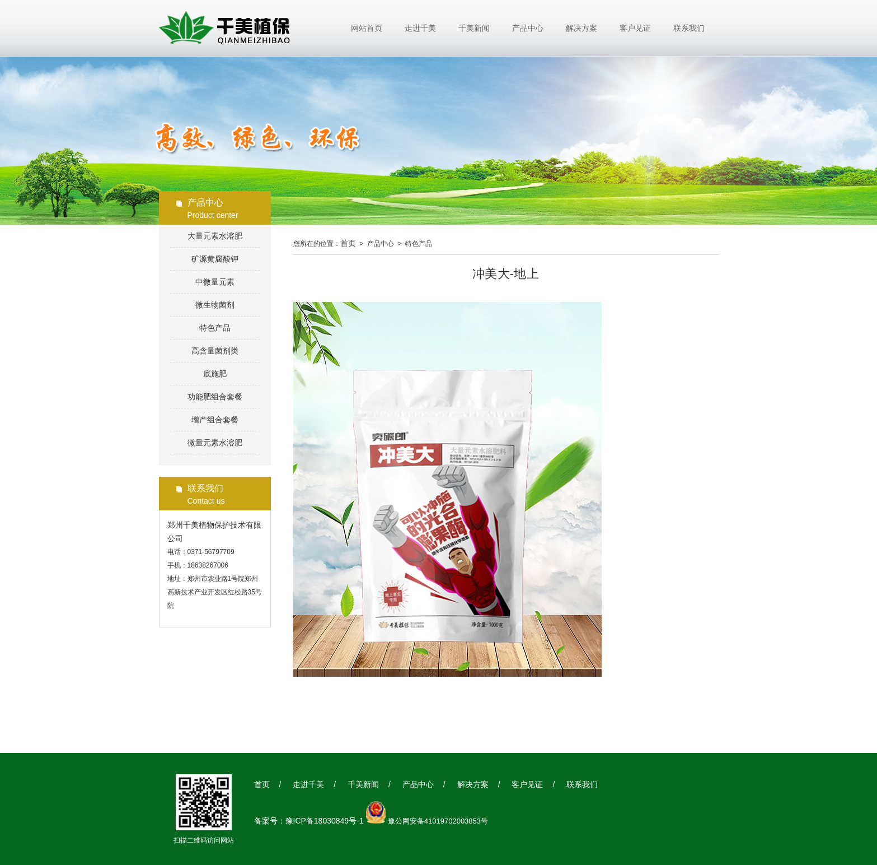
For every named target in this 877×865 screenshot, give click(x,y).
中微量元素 (215, 281)
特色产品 (215, 327)
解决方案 (581, 28)
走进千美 (420, 28)
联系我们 (689, 28)
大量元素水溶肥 (214, 235)
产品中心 (527, 28)
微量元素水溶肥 (214, 442)
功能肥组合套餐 (214, 396)
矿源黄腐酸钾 (214, 258)
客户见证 (635, 28)
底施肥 (215, 373)
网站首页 (366, 28)
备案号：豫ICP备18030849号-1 (309, 820)
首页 (348, 243)
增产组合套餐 (214, 419)
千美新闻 (474, 28)
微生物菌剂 (215, 304)
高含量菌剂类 (214, 350)
